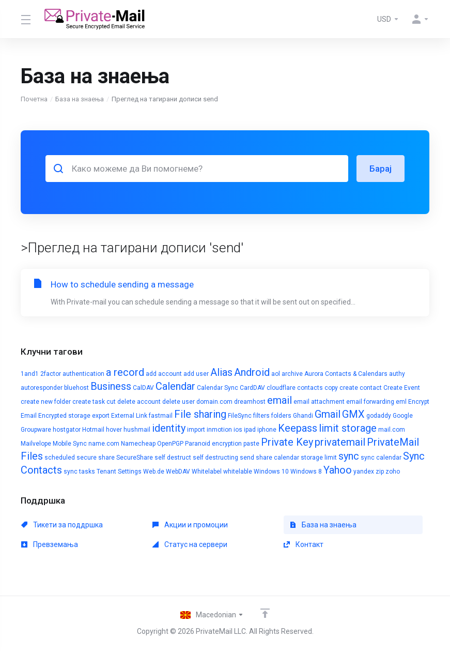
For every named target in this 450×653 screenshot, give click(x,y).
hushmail (136, 429)
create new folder (46, 401)
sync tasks (79, 471)
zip (380, 471)
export (101, 415)
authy (397, 373)
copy (331, 387)
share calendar (277, 457)
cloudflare (281, 387)
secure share (95, 457)
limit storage (348, 428)
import (196, 429)
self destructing (215, 457)
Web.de (153, 471)
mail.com (391, 429)
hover (114, 429)
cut (111, 401)
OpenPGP (170, 443)
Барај (380, 168)
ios (238, 429)
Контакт (303, 544)
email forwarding (370, 401)
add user (196, 373)
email (279, 400)
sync (348, 456)
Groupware (36, 429)
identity (168, 428)
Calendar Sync (217, 387)
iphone (266, 429)
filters (261, 415)
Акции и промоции (190, 525)
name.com (103, 443)
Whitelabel (207, 471)
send (247, 457)
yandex (363, 471)
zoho (392, 471)
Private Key (287, 442)
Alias (221, 372)
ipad (250, 429)
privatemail (340, 442)
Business (110, 386)
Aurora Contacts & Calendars (345, 373)
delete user (178, 401)
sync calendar (381, 457)
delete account (139, 401)
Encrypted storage (64, 415)
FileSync (240, 415)
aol (275, 373)
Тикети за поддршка (62, 525)
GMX (353, 414)
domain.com (214, 401)
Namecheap (138, 443)
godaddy (378, 415)
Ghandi (303, 415)
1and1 (30, 373)
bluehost (76, 387)
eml (401, 401)
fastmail (161, 415)
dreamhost (250, 401)
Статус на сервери (189, 544)
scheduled (59, 457)
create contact (360, 387)
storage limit (319, 457)
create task (88, 401)
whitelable (237, 471)
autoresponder (42, 387)
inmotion (219, 429)
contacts (310, 387)
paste (251, 443)
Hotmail (93, 429)
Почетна (34, 99)
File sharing (200, 414)
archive (292, 373)
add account (164, 373)
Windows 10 (271, 471)
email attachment (319, 401)
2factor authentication (72, 373)
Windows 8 (306, 471)
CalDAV (143, 387)
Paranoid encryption (213, 443)
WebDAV (178, 471)
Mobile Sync (70, 443)
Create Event (401, 387)
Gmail (327, 414)
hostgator (67, 429)
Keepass (297, 428)
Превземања (49, 544)
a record (125, 372)
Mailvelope (36, 443)
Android (252, 372)
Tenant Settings (119, 471)
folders (281, 415)
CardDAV (252, 387)
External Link (129, 415)
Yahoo (337, 470)
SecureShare (134, 457)
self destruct (172, 457)
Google (403, 415)
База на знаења (79, 99)
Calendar (175, 386)
